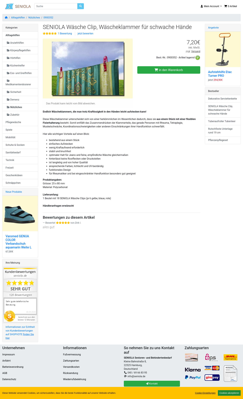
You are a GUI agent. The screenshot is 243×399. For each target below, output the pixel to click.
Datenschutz (9, 379)
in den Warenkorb (169, 70)
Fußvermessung (72, 354)
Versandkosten (71, 366)
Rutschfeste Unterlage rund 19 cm (220, 130)
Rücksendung (70, 373)
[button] (211, 6)
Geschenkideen (14, 175)
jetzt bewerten (85, 33)
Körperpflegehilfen (19, 50)
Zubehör (13, 114)
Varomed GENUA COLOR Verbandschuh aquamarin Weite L (18, 241)
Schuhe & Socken (15, 144)
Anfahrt (6, 360)
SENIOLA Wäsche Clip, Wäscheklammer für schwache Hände (220, 110)
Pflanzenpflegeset (218, 140)
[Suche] (55, 6)
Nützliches (34, 17)
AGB (4, 373)
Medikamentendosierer (18, 82)
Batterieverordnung (12, 366)
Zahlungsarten (71, 360)
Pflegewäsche (13, 122)
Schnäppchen (13, 182)
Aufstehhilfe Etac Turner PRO (220, 74)
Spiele (9, 129)
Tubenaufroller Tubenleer (222, 121)
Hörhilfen (13, 57)
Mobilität (10, 137)
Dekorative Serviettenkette (222, 98)
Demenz (13, 99)
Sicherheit (14, 92)
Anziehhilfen (15, 42)
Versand (195, 51)
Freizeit (10, 167)
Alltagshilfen (18, 17)
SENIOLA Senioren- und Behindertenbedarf (53, 394)
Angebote (213, 27)
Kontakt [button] (152, 383)
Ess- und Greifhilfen (19, 73)
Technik (10, 160)
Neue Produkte (14, 191)
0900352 (48, 17)
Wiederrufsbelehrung (74, 379)
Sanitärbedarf (13, 152)
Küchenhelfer (16, 65)
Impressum (8, 354)
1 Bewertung (65, 33)
